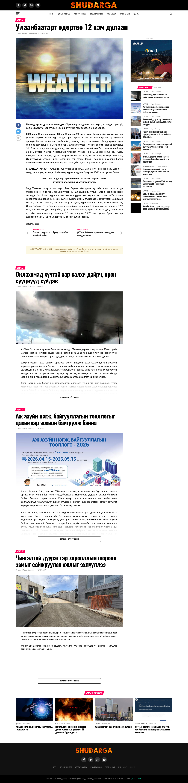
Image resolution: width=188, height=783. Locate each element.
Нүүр (51, 13)
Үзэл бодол (111, 13)
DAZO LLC (136, 779)
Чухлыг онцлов (63, 13)
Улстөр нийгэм (80, 13)
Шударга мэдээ (96, 13)
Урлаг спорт (125, 13)
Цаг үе (136, 13)
